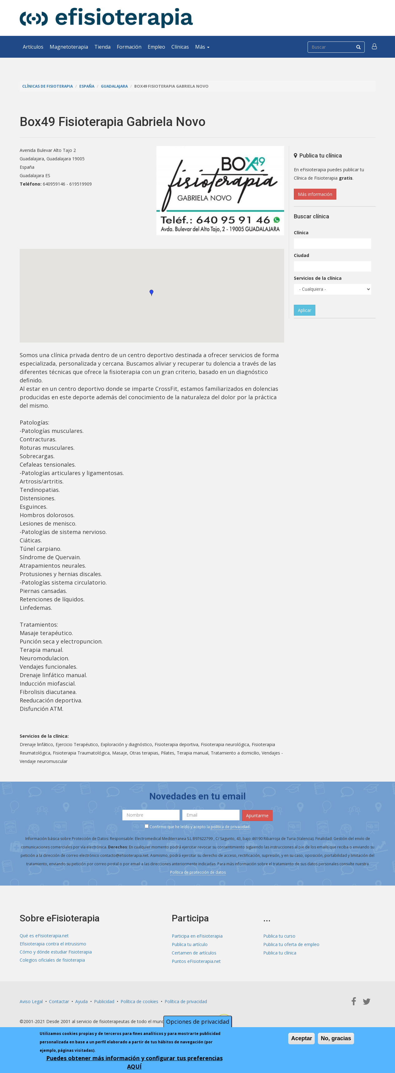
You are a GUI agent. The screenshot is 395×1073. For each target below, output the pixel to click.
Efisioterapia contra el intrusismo (53, 944)
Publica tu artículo (190, 944)
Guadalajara (117, 86)
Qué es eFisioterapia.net (44, 935)
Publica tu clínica (279, 952)
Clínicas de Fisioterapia (48, 86)
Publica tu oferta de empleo (291, 944)
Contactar (59, 1001)
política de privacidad (230, 826)
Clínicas (180, 46)
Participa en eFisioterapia (197, 935)
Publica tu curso (279, 935)
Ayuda (81, 1001)
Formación (129, 46)
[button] (374, 47)
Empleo (156, 46)
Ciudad (301, 255)
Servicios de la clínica (318, 278)
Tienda (102, 46)
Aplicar (304, 310)
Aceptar (301, 1038)
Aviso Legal (31, 1001)
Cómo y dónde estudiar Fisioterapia (56, 952)
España (88, 86)
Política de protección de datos (198, 872)
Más (202, 46)
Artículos (33, 46)
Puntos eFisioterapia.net (196, 961)
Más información (315, 194)
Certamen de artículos (194, 952)
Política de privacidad (186, 1001)
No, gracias (336, 1038)
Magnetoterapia (69, 46)
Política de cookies (139, 1001)
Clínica (301, 232)
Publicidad (104, 1001)
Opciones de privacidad (197, 1021)
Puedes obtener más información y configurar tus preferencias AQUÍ (134, 1062)
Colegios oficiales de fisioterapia (52, 961)
